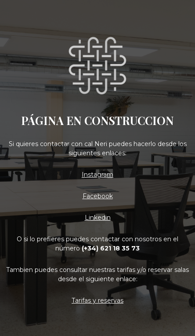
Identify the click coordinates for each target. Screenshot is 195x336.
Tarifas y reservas (97, 300)
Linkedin (98, 218)
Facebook (98, 196)
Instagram (97, 175)
